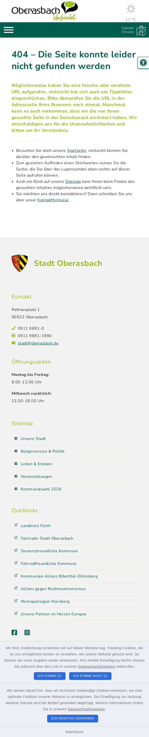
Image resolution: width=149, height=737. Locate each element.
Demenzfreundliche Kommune (49, 551)
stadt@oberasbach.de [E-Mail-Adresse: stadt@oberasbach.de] (38, 343)
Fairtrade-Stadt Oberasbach (47, 538)
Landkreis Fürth (36, 526)
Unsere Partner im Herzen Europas (54, 614)
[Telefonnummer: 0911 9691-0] (78, 328)
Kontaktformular (53, 200)
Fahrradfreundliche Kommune (49, 563)
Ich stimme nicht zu (90, 676)
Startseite (76, 150)
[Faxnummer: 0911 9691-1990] (78, 336)
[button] (143, 62)
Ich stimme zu (50, 676)
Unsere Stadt (33, 438)
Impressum (74, 732)
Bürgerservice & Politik (43, 451)
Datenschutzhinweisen (96, 666)
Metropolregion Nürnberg (45, 601)
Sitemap (73, 181)
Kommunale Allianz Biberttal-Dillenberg (59, 576)
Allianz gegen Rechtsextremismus (53, 589)
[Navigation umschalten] (8, 30)
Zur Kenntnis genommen (72, 718)
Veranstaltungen (36, 476)
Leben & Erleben (36, 464)
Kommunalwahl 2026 (41, 489)
